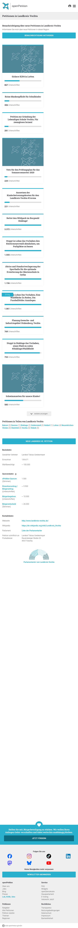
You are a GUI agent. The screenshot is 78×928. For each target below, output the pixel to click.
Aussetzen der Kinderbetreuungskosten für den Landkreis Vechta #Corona (23, 278)
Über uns (6, 886)
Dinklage (24, 673)
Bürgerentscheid (9, 751)
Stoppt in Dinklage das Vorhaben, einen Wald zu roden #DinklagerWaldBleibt (23, 593)
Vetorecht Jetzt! (47, 899)
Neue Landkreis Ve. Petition (39, 689)
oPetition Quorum (9, 726)
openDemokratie (48, 891)
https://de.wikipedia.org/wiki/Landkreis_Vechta (41, 773)
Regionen (6, 918)
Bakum (5, 673)
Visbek (34, 675)
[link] (74, 6)
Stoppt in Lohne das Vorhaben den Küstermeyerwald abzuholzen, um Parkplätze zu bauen (23, 381)
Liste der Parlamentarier (32, 778)
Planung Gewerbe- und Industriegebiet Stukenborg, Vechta (23, 542)
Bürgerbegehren (9, 744)
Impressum (45, 916)
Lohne (56, 673)
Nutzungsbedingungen (50, 910)
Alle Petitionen (8, 910)
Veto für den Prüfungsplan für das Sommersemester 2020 (23, 226)
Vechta (25, 675)
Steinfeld (15, 675)
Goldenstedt (36, 673)
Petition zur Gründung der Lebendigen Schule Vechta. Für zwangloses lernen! (23, 174)
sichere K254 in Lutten (23, 76)
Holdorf (47, 673)
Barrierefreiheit (47, 918)
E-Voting (44, 897)
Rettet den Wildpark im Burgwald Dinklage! (23, 329)
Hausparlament (47, 894)
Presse (5, 894)
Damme (14, 673)
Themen (5, 916)
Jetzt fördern (39, 838)
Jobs (4, 889)
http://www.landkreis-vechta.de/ (35, 768)
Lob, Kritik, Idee (8, 897)
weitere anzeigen (39, 661)
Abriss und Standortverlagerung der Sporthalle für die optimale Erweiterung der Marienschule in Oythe (23, 435)
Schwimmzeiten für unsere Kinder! (23, 643)
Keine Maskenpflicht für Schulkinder (23, 124)
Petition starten (8, 913)
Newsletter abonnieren (39, 874)
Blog (4, 891)
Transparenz (46, 908)
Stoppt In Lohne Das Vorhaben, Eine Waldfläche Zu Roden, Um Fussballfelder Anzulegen (22, 490)
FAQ (43, 886)
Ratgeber (6, 908)
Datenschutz (46, 913)
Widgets (44, 889)
